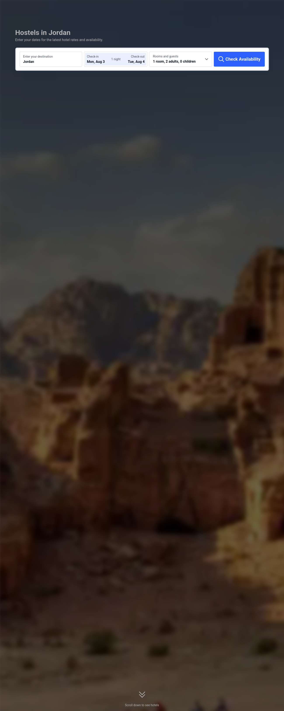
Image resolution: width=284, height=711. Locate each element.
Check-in (93, 56)
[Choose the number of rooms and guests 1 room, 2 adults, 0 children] (180, 59)
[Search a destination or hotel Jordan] (50, 59)
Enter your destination (38, 56)
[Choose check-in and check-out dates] (100, 59)
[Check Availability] (239, 59)
